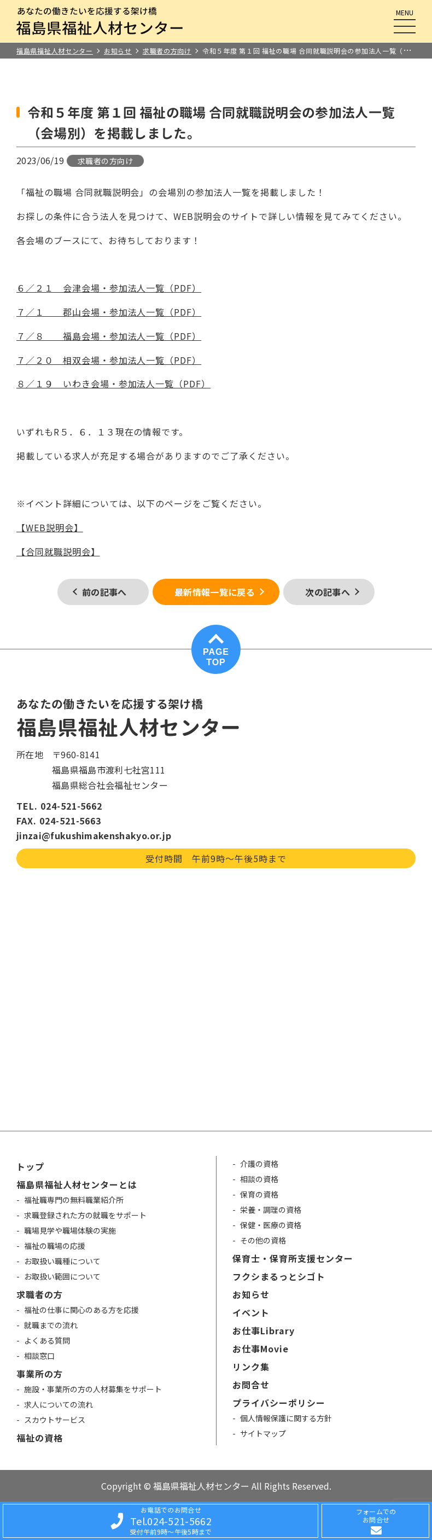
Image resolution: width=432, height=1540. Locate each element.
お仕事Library (263, 1330)
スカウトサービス (54, 1419)
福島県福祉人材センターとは (76, 1184)
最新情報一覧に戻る (214, 591)
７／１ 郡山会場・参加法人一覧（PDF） (108, 311)
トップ (30, 1166)
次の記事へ (327, 591)
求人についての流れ (58, 1404)
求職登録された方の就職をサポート (85, 1215)
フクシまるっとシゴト (278, 1276)
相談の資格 (259, 1178)
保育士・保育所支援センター (292, 1258)
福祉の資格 (39, 1437)
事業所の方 (39, 1373)
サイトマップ (263, 1433)
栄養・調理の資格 (270, 1209)
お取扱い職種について (62, 1261)
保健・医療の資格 (270, 1224)
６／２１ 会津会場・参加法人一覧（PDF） (108, 287)
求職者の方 (39, 1294)
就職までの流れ (51, 1325)
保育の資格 (259, 1194)
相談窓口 (39, 1355)
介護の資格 (259, 1163)
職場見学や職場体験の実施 (70, 1230)
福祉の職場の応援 (54, 1245)
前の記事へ (104, 591)
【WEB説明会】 (49, 527)
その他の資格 (263, 1240)
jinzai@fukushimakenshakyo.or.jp (93, 835)
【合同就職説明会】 (58, 551)
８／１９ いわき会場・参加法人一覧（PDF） (113, 383)
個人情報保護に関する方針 (286, 1418)
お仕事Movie (260, 1348)
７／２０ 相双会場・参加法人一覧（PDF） (108, 360)
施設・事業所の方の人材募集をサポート (93, 1389)
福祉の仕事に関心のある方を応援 (81, 1309)
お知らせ (251, 1294)
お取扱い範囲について (62, 1276)
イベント (251, 1312)
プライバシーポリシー (278, 1402)
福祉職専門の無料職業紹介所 (74, 1199)
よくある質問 (47, 1340)
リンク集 (251, 1366)
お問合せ (251, 1384)
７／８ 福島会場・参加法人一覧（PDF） (108, 335)
